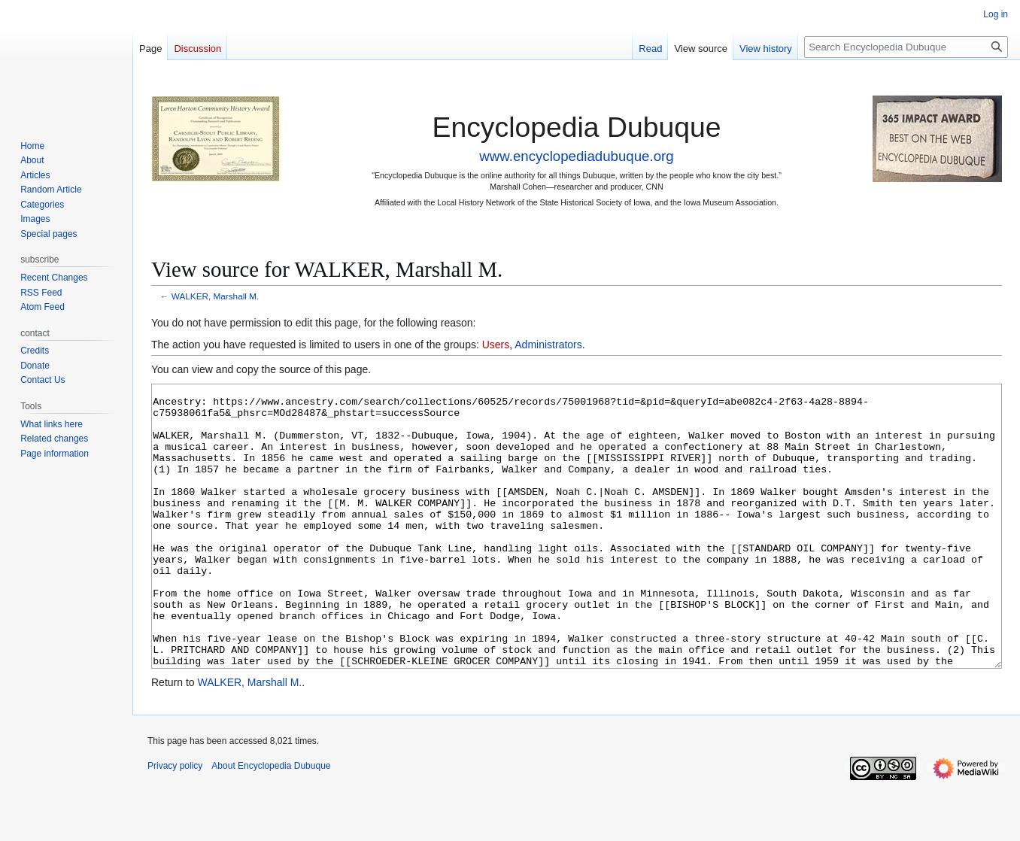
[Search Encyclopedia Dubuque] (906, 47)
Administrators (548, 345)
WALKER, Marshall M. (215, 296)
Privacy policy (174, 822)
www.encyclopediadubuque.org (576, 156)
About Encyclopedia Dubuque (270, 822)
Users (496, 345)
